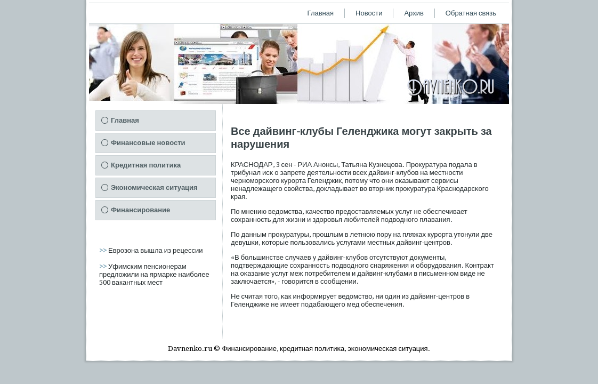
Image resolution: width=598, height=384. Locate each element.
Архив (413, 13)
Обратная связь (471, 13)
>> (103, 250)
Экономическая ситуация (154, 187)
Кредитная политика (146, 165)
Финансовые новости (148, 143)
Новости (368, 13)
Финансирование (140, 210)
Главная (321, 13)
